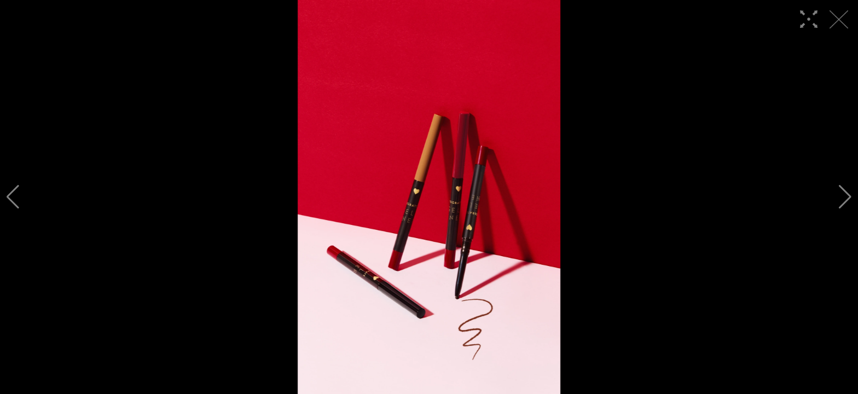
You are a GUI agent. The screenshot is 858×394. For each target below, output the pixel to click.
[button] (12, 197)
